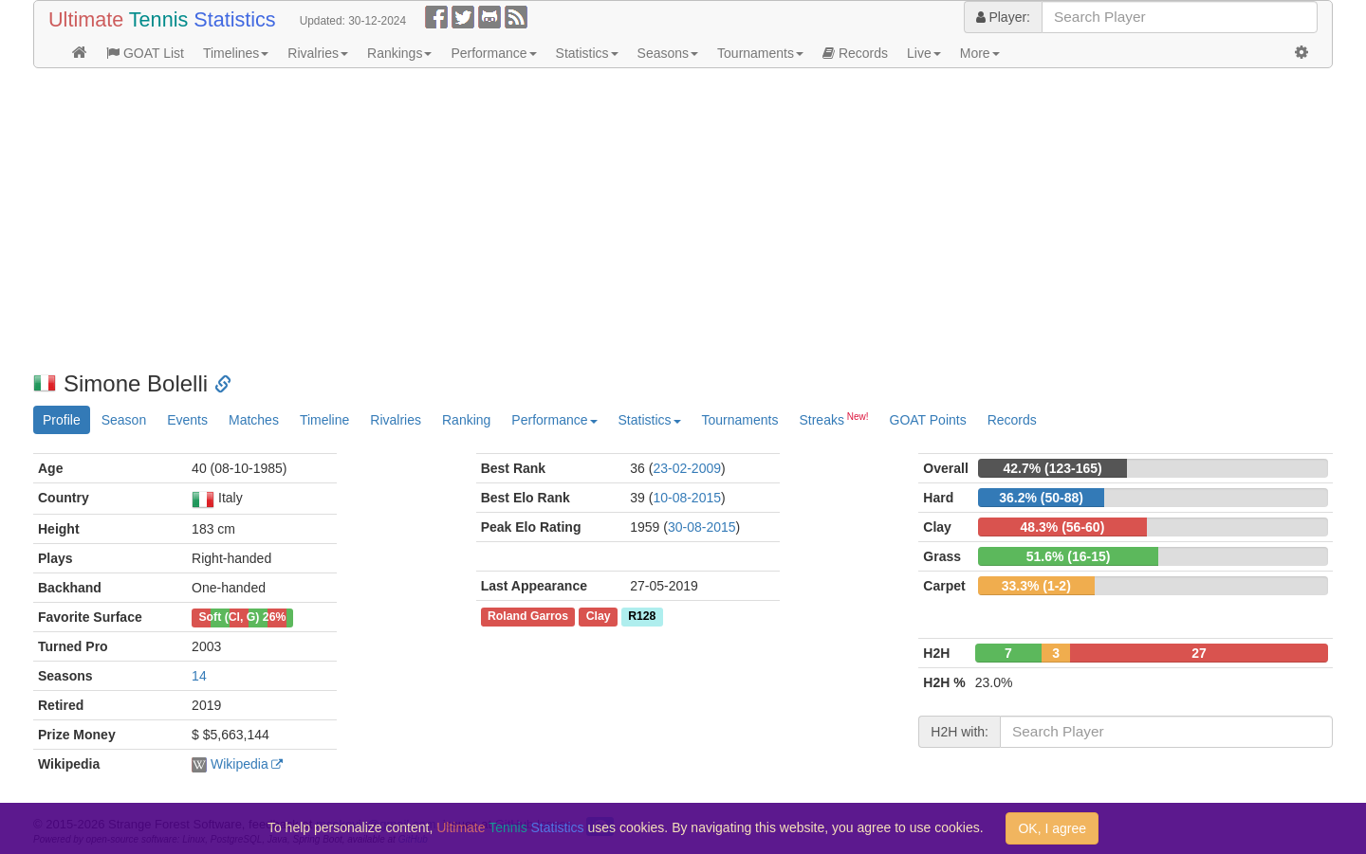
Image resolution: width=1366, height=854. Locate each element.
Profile (62, 419)
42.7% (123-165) (1052, 468)
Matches (254, 419)
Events (187, 419)
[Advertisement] (602, 220)
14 (199, 675)
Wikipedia (239, 764)
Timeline (324, 419)
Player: (1003, 17)
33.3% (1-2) (1036, 585)
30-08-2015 (702, 527)
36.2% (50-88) (1041, 497)
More (980, 53)
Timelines (235, 53)
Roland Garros (528, 616)
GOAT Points (928, 419)
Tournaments (760, 53)
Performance (493, 53)
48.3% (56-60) (1063, 527)
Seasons (667, 53)
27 (1199, 653)
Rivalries (317, 53)
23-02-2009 (687, 468)
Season (124, 419)
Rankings (399, 53)
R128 (641, 616)
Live (924, 53)
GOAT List (145, 53)
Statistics (587, 53)
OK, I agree (1052, 828)
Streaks (833, 418)
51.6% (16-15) (1068, 556)
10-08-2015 (687, 497)
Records (855, 53)
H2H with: (959, 731)
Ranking (466, 419)
